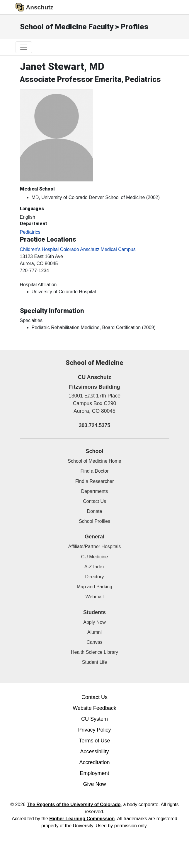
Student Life (94, 662)
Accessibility (94, 751)
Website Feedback (94, 708)
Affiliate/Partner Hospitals (94, 546)
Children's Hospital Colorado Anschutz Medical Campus (78, 249)
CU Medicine (94, 556)
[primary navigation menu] (24, 47)
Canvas (94, 642)
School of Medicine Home (94, 461)
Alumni (94, 632)
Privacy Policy (94, 730)
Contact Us (94, 501)
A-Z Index (94, 566)
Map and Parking (94, 586)
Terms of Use (94, 741)
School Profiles (94, 521)
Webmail (95, 596)
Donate (94, 511)
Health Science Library (94, 652)
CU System (94, 719)
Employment (94, 773)
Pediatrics (30, 232)
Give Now (94, 784)
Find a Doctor (94, 471)
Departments (94, 491)
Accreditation (94, 762)
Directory (94, 576)
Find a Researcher (94, 481)
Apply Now (94, 622)
